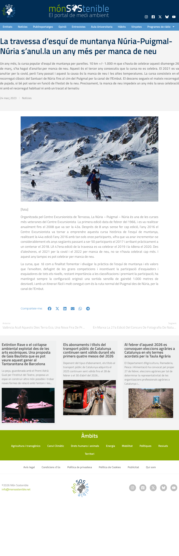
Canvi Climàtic (55, 446)
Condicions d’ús (51, 467)
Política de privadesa (79, 467)
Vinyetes (136, 27)
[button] (50, 308)
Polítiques (145, 446)
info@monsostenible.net (16, 489)
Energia (110, 446)
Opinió (62, 27)
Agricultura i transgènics (25, 446)
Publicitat (133, 467)
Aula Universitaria (101, 27)
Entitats (7, 27)
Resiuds (163, 446)
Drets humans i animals (85, 446)
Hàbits (122, 27)
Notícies (23, 27)
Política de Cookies (110, 467)
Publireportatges (43, 27)
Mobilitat (127, 446)
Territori (89, 454)
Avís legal (29, 467)
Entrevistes (79, 27)
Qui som (151, 467)
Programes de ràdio (161, 27)
